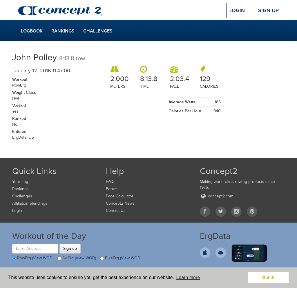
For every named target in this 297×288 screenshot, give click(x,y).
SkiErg (76, 258)
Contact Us (116, 210)
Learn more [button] (188, 277)
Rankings (63, 31)
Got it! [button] (268, 277)
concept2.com (216, 196)
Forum (111, 189)
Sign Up (268, 10)
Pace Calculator (119, 196)
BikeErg (120, 258)
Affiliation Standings (29, 203)
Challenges (98, 31)
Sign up (70, 248)
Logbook (32, 31)
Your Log (20, 181)
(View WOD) (42, 258)
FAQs (110, 181)
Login (237, 10)
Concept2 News (120, 203)
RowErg (32, 258)
